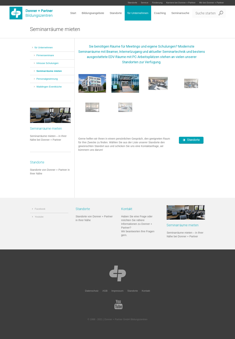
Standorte (132, 2)
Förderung (157, 2)
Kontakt (146, 291)
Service (144, 2)
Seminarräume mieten (49, 71)
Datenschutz (91, 291)
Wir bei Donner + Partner (211, 2)
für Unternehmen (44, 47)
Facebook (40, 208)
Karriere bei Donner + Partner (180, 2)
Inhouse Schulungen (48, 63)
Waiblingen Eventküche (49, 86)
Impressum (117, 291)
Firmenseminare (45, 55)
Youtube (39, 216)
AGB (105, 291)
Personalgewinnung (47, 78)
